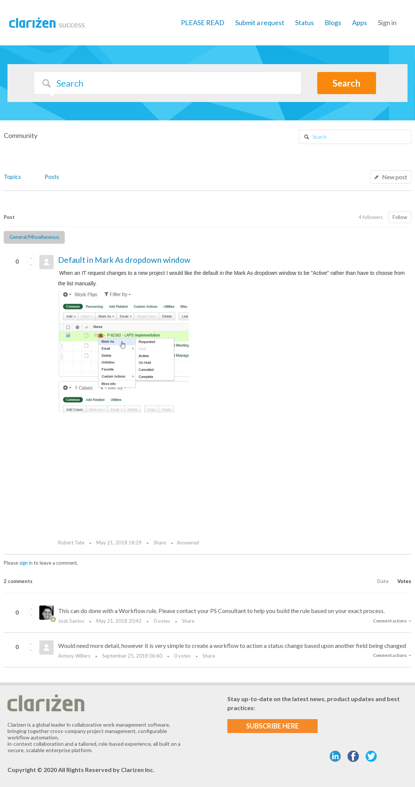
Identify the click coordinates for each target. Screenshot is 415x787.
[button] (31, 258)
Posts (52, 176)
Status (304, 22)
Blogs (333, 22)
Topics (12, 176)
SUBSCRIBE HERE (272, 726)
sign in (26, 563)
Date (383, 581)
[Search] (168, 83)
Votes (404, 581)
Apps (359, 22)
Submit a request (259, 22)
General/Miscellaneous (34, 237)
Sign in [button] (387, 22)
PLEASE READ (202, 22)
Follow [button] (400, 217)
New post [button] (394, 176)
